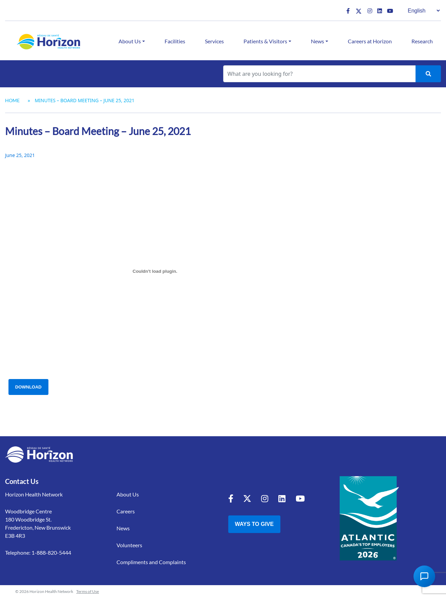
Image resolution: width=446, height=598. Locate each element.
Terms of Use (87, 591)
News (317, 41)
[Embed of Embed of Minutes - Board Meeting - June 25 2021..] (155, 271)
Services (214, 41)
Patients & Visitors (265, 41)
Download (28, 387)
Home (12, 100)
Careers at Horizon (370, 41)
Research (422, 41)
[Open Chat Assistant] (424, 576)
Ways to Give (254, 524)
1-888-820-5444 (51, 552)
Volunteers (129, 545)
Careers (125, 511)
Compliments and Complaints (151, 562)
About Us (130, 41)
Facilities (175, 41)
